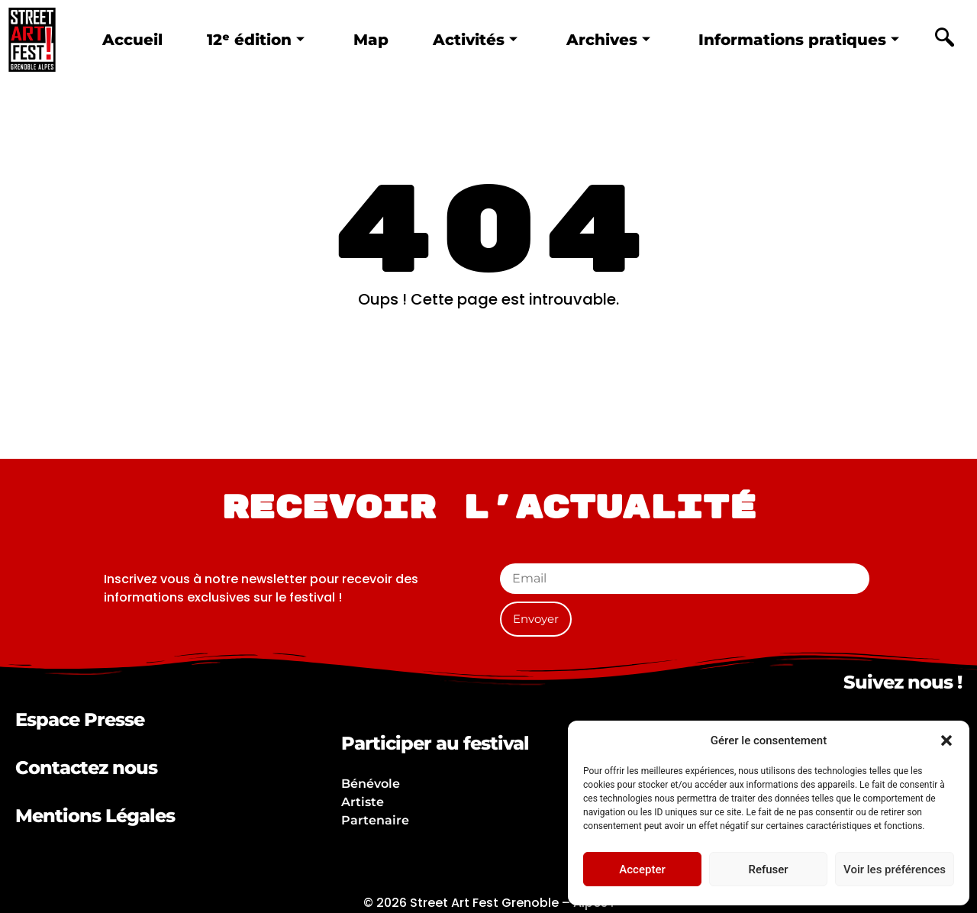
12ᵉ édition (254, 38)
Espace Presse (79, 719)
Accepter (642, 869)
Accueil (130, 38)
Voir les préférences (894, 869)
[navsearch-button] (944, 39)
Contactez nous (86, 768)
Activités (475, 38)
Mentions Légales (95, 816)
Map (370, 38)
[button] (946, 740)
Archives (609, 38)
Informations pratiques (801, 38)
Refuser (768, 869)
